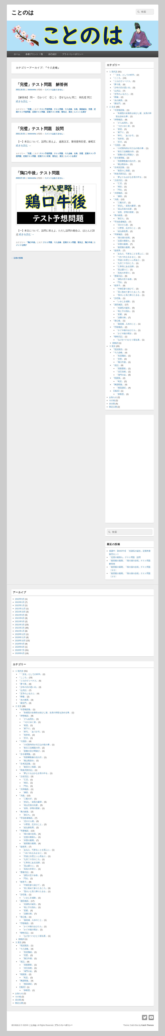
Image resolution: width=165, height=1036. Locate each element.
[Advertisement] (129, 468)
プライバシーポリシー (72, 54)
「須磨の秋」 (122, 317)
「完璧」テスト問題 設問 (40, 128)
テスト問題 (58, 109)
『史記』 (116, 365)
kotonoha (32, 90)
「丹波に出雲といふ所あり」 (129, 260)
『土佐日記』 (118, 180)
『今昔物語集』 (119, 110)
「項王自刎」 (122, 372)
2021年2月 (20, 628)
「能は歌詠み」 (123, 164)
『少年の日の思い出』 (122, 87)
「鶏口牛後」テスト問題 (38, 173)
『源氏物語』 (118, 304)
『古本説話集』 (119, 167)
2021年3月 (20, 624)
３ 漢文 (112, 346)
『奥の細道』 (118, 215)
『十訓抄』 (117, 145)
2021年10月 (20, 612)
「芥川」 (120, 142)
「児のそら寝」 (123, 225)
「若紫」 (120, 314)
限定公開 (113, 407)
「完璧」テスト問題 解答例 (42, 84)
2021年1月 (20, 631)
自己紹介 (52, 54)
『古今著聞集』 (119, 158)
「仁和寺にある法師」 (126, 266)
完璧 (90, 109)
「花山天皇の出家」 (125, 209)
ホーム (17, 54)
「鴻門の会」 (122, 375)
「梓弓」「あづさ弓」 (126, 135)
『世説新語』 (118, 349)
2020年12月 (20, 634)
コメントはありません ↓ (54, 90)
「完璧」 (29, 109)
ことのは (22, 12)
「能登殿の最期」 (124, 247)
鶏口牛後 (88, 242)
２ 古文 (112, 107)
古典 (76, 109)
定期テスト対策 (53, 112)
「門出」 (120, 190)
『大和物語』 (118, 193)
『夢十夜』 (117, 84)
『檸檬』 (116, 97)
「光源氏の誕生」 (124, 308)
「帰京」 (120, 186)
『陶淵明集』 (118, 384)
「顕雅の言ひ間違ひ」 (126, 154)
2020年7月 (20, 650)
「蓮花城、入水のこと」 (127, 324)
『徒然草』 (117, 250)
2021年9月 (20, 615)
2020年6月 (20, 653)
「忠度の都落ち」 (124, 241)
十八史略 (68, 109)
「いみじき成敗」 (124, 301)
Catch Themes (147, 1025)
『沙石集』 (117, 298)
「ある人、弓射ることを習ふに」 (130, 254)
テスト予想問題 (45, 109)
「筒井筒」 (121, 139)
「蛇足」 (120, 381)
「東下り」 (121, 132)
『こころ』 (117, 78)
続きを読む (23, 101)
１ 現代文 (113, 72)
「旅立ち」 (121, 218)
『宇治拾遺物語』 (120, 222)
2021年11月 (20, 608)
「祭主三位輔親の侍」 (126, 151)
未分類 (112, 404)
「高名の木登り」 (124, 273)
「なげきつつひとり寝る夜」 (129, 340)
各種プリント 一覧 (34, 54)
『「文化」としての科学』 (124, 75)
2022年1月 (20, 605)
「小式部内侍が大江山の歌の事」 (130, 148)
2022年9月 (20, 599)
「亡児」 (120, 183)
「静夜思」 (121, 394)
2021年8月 (20, 618)
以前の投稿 (17, 258)
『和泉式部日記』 (120, 174)
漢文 (70, 112)
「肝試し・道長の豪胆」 (127, 206)
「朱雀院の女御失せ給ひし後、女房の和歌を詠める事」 (46, 712)
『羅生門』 (117, 103)
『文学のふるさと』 (121, 94)
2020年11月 (20, 637)
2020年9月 (20, 644)
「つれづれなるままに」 (127, 257)
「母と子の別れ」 (124, 311)
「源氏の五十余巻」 (125, 279)
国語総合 (83, 109)
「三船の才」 (122, 202)
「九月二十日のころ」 (126, 263)
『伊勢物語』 (118, 119)
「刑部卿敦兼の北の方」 (127, 161)
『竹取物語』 (118, 327)
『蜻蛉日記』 (118, 336)
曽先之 (64, 112)
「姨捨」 (120, 196)
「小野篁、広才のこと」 (127, 228)
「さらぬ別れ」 (123, 123)
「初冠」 (120, 129)
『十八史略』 (118, 352)
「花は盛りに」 (123, 269)
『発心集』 (117, 321)
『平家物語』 (118, 234)
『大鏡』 (116, 199)
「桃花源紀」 (122, 388)
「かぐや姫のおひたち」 (127, 330)
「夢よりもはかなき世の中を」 (129, 177)
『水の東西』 (118, 100)
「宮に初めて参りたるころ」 (129, 292)
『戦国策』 (117, 378)
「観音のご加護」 (124, 170)
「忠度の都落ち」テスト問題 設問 (125, 557)
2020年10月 (20, 640)
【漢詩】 (116, 391)
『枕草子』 (117, 285)
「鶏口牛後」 (31, 242)
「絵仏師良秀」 (123, 231)
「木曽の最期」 (123, 244)
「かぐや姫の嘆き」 (125, 333)
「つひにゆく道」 (124, 126)
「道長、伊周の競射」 (126, 212)
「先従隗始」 (122, 356)
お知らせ (113, 397)
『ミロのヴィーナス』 (122, 81)
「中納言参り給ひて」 (126, 289)
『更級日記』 (118, 276)
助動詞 (115, 343)
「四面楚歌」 (122, 368)
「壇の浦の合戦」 (124, 237)
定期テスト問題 (38, 112)
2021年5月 (20, 621)
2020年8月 (20, 647)
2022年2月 (20, 602)
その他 (112, 400)
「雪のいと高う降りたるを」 (129, 295)
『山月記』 (117, 91)
